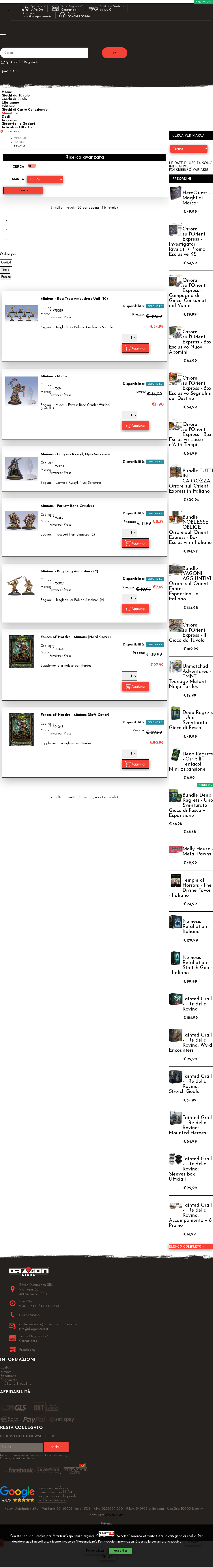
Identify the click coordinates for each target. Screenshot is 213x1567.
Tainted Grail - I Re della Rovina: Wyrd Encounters (190, 1043)
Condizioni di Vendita (15, 1384)
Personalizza (95, 1550)
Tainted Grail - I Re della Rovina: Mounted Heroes (190, 1125)
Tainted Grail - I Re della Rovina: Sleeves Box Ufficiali (190, 1169)
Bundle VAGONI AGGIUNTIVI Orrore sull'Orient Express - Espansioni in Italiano (190, 584)
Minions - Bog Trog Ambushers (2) (69, 571)
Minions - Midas (54, 376)
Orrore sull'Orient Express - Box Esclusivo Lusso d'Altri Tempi (190, 434)
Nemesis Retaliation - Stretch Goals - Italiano (191, 965)
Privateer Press (60, 317)
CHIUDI (108, 1557)
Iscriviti (56, 1447)
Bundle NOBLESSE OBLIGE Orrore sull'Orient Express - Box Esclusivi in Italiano (190, 530)
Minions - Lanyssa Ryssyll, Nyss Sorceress (75, 454)
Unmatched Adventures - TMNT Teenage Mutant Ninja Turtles (190, 676)
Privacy (192, 1541)
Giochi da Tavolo (16, 95)
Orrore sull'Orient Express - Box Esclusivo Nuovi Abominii (190, 342)
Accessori (9, 120)
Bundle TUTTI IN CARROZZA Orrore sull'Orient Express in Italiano (191, 481)
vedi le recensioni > (52, 1500)
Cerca (18, 167)
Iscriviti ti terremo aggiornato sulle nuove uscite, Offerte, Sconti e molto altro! (33, 1457)
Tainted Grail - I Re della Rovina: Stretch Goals (190, 1084)
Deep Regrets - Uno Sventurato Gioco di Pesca (191, 720)
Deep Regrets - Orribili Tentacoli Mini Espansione (191, 762)
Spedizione (8, 1376)
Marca (18, 179)
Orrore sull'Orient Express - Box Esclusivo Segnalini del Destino (190, 388)
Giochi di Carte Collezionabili (26, 109)
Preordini (181, 179)
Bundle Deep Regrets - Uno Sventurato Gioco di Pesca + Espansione (191, 805)
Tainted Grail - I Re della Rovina (197, 1004)
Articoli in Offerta (17, 127)
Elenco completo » (186, 1246)
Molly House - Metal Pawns (198, 852)
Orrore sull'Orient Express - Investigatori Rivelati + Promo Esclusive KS (187, 242)
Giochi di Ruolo (14, 99)
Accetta (120, 1550)
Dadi (6, 117)
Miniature (10, 113)
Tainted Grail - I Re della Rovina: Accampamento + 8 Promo (190, 1215)
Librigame (10, 102)
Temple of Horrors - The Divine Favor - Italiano (190, 888)
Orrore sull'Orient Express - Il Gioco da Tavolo (187, 633)
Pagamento (8, 1380)
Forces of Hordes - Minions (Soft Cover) (75, 715)
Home (7, 92)
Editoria (8, 106)
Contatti (6, 1367)
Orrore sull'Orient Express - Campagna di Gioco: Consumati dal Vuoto (188, 293)
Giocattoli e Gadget (18, 124)
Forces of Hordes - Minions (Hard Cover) (76, 637)
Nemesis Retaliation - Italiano (196, 926)
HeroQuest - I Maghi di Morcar (198, 198)
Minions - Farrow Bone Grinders (67, 506)
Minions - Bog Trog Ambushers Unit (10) (74, 298)
